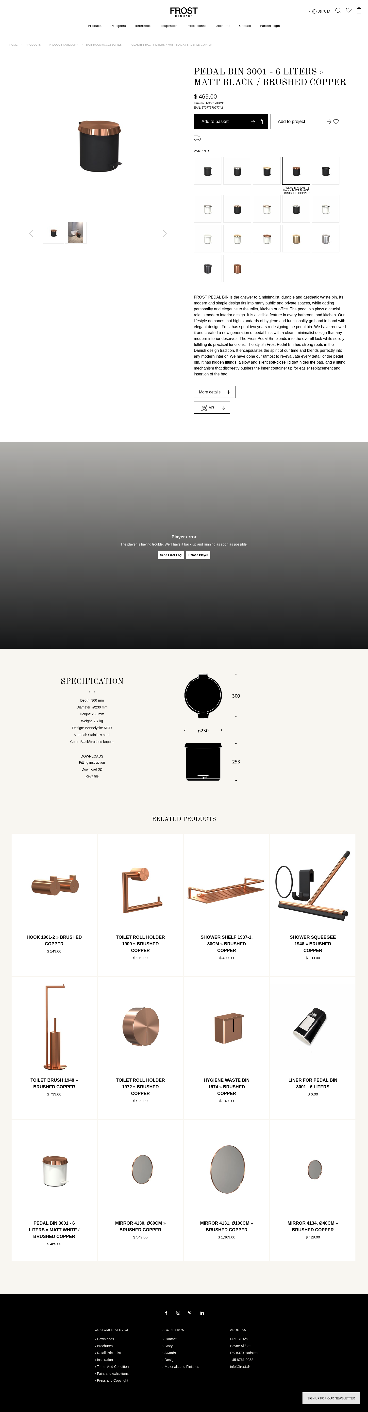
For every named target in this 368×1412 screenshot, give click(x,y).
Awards (170, 1353)
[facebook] (167, 1313)
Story (169, 1346)
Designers (118, 26)
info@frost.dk (240, 1367)
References (143, 26)
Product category (63, 44)
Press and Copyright (112, 1380)
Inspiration (169, 26)
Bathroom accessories (104, 44)
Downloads (105, 1339)
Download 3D (92, 769)
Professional (196, 26)
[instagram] (178, 1313)
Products (94, 26)
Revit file (92, 776)
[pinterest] (190, 1313)
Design (170, 1360)
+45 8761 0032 (241, 1360)
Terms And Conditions (113, 1367)
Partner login (270, 26)
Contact (245, 26)
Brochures (223, 26)
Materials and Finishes (182, 1367)
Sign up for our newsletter (331, 1398)
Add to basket (232, 121)
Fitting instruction (92, 762)
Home (13, 44)
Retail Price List (109, 1353)
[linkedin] (201, 1313)
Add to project (308, 121)
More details (209, 392)
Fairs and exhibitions (113, 1374)
